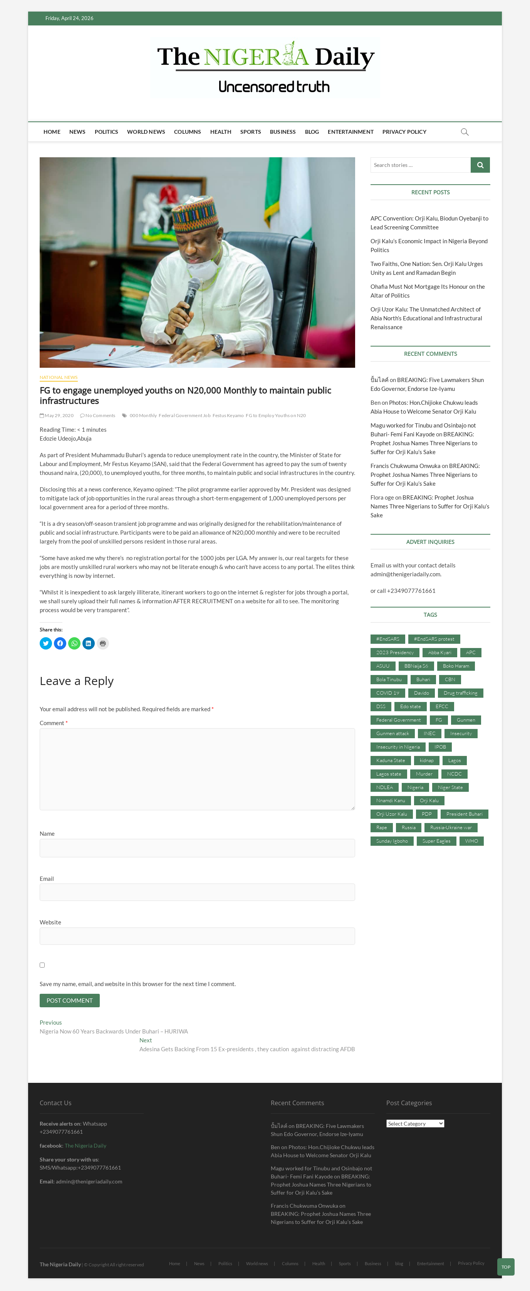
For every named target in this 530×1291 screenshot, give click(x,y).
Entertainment (351, 131)
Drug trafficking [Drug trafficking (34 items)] (461, 693)
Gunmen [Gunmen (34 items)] (466, 720)
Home (52, 131)
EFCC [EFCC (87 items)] (442, 706)
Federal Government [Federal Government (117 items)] (398, 720)
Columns (187, 131)
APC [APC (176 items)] (471, 652)
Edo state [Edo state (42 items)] (410, 706)
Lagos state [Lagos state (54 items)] (388, 774)
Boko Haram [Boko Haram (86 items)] (456, 666)
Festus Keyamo (228, 415)
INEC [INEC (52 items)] (430, 733)
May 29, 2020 (57, 415)
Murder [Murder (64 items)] (424, 774)
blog (312, 131)
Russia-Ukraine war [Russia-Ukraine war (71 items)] (451, 827)
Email (47, 878)
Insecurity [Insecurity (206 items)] (461, 733)
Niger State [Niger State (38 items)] (450, 787)
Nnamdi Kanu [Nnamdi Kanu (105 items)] (390, 800)
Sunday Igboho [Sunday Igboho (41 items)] (392, 841)
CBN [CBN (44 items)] (450, 679)
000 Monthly (143, 415)
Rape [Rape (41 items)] (381, 827)
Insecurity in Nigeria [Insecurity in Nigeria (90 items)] (398, 747)
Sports (250, 131)
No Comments (98, 415)
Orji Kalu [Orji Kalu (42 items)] (429, 800)
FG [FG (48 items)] (439, 720)
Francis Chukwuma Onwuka (406, 465)
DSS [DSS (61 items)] (381, 706)
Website (50, 922)
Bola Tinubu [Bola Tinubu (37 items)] (389, 679)
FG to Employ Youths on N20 (276, 415)
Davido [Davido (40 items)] (421, 693)
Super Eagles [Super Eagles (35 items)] (437, 841)
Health (220, 131)
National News (59, 377)
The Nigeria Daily (85, 1146)
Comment (54, 722)
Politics (107, 131)
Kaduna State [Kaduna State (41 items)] (390, 760)
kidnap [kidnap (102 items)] (427, 760)
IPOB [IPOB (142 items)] (440, 747)
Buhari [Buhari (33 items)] (423, 679)
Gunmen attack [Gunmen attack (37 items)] (392, 733)
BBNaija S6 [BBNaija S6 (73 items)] (416, 666)
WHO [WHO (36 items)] (471, 841)
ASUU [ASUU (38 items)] (383, 666)
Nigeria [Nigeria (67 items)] (415, 787)
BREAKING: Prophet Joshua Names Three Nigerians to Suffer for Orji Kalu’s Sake (424, 443)
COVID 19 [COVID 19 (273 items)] (387, 693)
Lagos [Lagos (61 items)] (454, 760)
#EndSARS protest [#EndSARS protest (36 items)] (434, 639)
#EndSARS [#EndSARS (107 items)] (387, 639)
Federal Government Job (184, 415)
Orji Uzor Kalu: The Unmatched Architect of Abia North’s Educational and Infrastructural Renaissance (426, 318)
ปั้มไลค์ (380, 379)
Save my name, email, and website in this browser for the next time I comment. (138, 983)
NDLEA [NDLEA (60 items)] (384, 787)
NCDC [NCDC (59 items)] (454, 774)
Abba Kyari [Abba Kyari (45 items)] (439, 652)
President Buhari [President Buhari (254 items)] (464, 814)
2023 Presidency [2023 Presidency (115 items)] (395, 652)
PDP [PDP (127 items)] (427, 814)
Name (47, 833)
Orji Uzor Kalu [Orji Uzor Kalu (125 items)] (391, 814)
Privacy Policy (404, 131)
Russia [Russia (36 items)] (409, 827)
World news (146, 131)
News (77, 131)
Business (283, 131)
